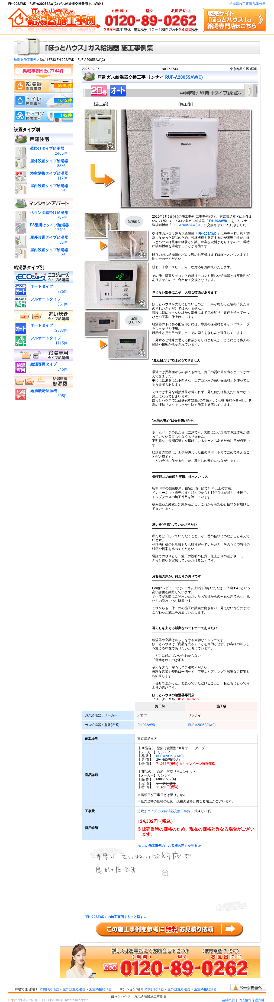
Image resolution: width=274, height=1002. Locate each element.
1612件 (65, 100)
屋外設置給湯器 (74, 989)
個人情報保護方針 (251, 1000)
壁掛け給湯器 (49, 989)
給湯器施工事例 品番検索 (247, 4)
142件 (66, 115)
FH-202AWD (218, 221)
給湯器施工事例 (25, 60)
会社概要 (228, 1000)
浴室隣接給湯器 (100, 989)
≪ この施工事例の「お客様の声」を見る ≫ (169, 877)
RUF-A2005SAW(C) (184, 77)
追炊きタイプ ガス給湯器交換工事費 (163, 811)
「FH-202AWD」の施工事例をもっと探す (114, 917)
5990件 (65, 85)
